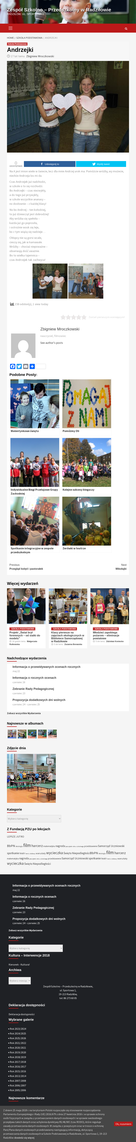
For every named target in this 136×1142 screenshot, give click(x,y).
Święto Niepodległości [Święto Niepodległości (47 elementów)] (76, 853)
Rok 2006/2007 (18, 1085)
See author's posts (51, 343)
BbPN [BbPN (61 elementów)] (11, 846)
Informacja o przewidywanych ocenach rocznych (46, 666)
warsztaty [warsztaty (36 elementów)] (41, 853)
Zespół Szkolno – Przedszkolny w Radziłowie (59, 9)
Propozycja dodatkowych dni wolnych (39, 700)
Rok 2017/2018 (18, 1061)
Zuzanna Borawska (73, 644)
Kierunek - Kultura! (19, 964)
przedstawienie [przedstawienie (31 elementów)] (90, 846)
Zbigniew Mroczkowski (40, 56)
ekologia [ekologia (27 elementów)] (19, 846)
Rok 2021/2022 (18, 1043)
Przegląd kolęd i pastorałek (38, 566)
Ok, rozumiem (123, 1124)
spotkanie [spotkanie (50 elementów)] (13, 853)
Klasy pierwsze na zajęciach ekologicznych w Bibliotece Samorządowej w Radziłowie (67, 637)
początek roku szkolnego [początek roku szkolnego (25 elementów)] (75, 846)
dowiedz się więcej (24, 1137)
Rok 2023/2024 (18, 1028)
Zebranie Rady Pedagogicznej (33, 688)
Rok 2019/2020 (18, 1052)
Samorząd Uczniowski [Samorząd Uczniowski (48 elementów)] (111, 846)
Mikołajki (97, 566)
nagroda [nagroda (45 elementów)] (60, 846)
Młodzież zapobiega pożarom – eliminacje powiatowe (106, 635)
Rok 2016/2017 (18, 1066)
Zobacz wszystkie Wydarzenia (24, 713)
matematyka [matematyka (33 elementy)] (49, 846)
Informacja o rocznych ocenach (34, 677)
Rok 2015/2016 (18, 1071)
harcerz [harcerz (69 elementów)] (37, 846)
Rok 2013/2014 (18, 1076)
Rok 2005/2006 (18, 1090)
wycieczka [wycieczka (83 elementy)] (54, 852)
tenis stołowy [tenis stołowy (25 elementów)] (30, 854)
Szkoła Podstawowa (17, 44)
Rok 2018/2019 (18, 1057)
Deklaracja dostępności (21, 1014)
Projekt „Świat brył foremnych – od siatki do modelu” (24, 635)
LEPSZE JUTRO (15, 836)
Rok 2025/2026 (18, 1038)
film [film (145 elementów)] (27, 845)
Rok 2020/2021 (18, 1047)
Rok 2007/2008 (18, 1080)
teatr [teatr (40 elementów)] (22, 853)
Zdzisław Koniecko (115, 641)
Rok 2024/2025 (18, 1033)
